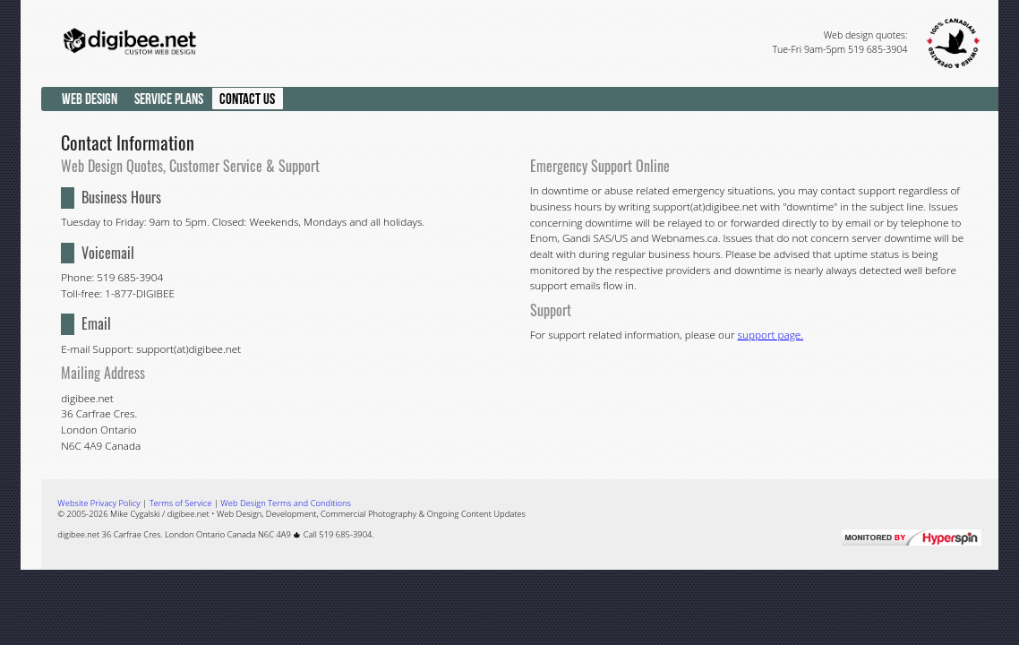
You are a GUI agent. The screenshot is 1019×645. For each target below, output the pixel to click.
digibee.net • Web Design (214, 514)
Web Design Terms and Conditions (285, 503)
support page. (771, 334)
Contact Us (247, 98)
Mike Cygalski (135, 514)
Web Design (89, 98)
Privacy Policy (98, 503)
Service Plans (168, 98)
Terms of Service (181, 503)
